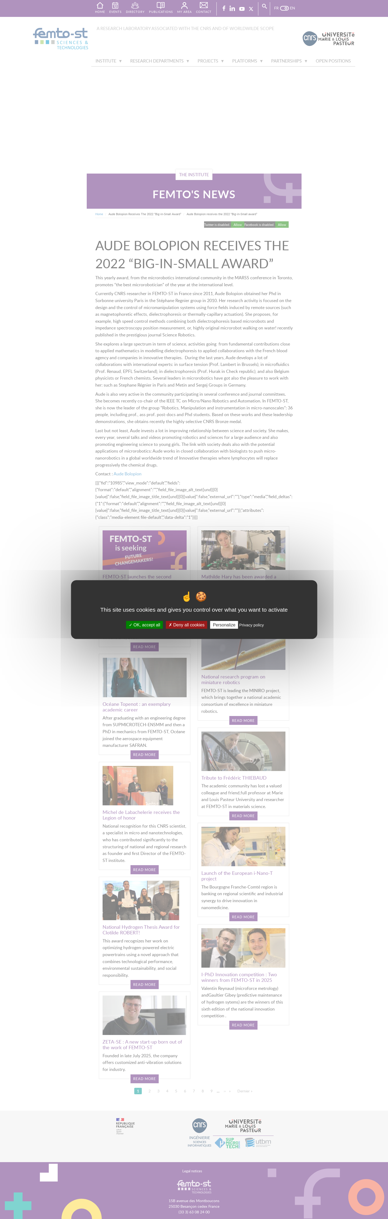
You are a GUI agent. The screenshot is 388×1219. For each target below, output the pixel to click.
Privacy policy (251, 624)
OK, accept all (144, 624)
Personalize (224, 624)
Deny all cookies (187, 624)
